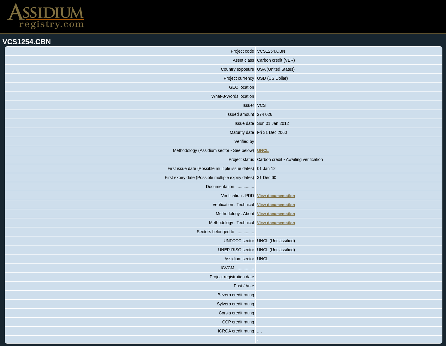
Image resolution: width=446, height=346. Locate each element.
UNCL (263, 150)
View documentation (276, 195)
